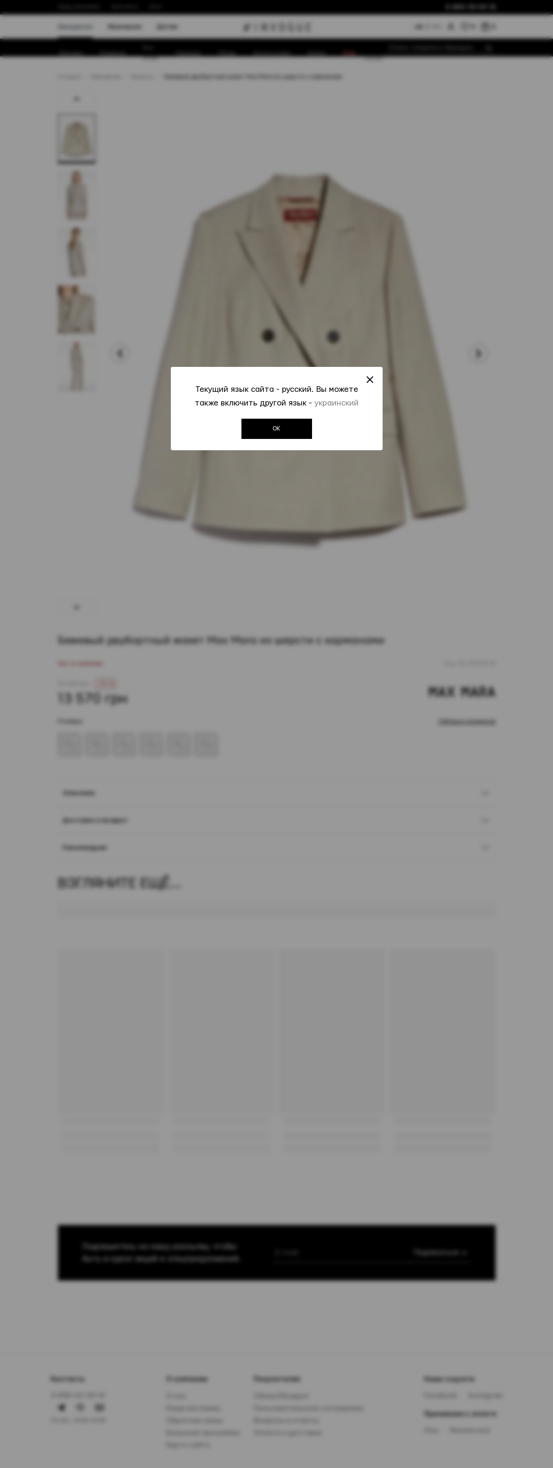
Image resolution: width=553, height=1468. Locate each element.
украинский (336, 403)
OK (276, 428)
